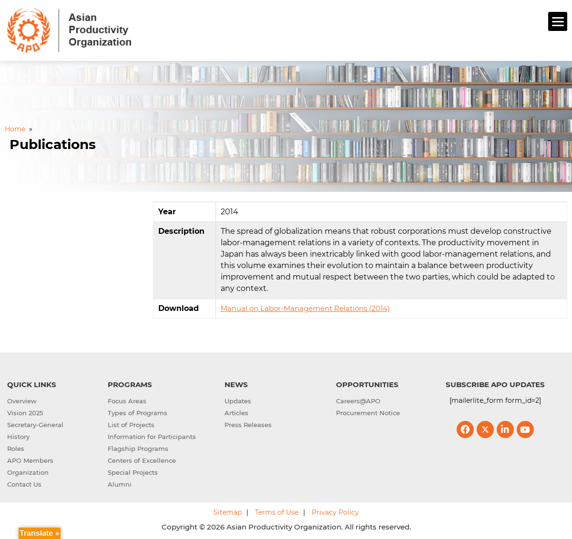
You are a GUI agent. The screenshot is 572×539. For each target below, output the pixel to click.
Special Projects (133, 471)
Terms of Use (276, 511)
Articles (236, 411)
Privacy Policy (335, 511)
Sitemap (228, 511)
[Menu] (557, 21)
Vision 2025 (25, 411)
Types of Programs (137, 411)
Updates (238, 399)
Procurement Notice (368, 411)
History (18, 435)
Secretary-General (35, 423)
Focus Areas (127, 399)
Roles (15, 447)
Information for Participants (152, 435)
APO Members (30, 459)
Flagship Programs (138, 447)
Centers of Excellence (142, 459)
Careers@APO (358, 399)
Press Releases (248, 423)
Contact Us (24, 483)
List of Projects (131, 423)
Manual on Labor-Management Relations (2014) (305, 307)
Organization (28, 471)
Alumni (120, 483)
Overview (22, 399)
